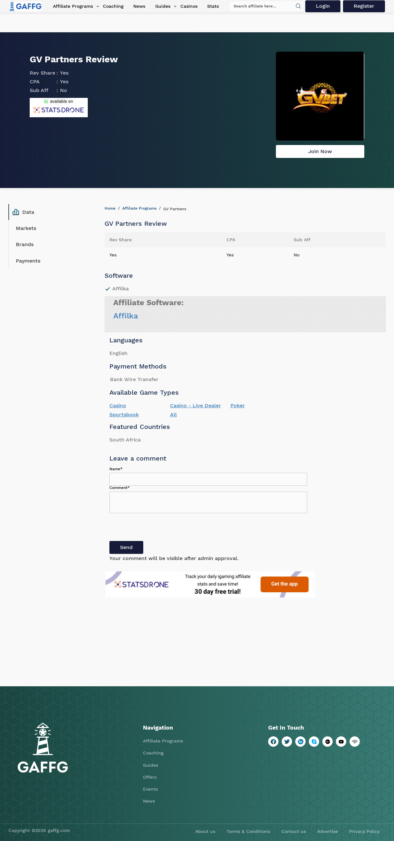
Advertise (327, 831)
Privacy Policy (364, 831)
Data (23, 212)
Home (110, 208)
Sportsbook (124, 414)
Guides (161, 6)
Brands (25, 244)
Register (364, 6)
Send (126, 547)
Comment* (119, 488)
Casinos (187, 6)
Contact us (293, 831)
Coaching (112, 6)
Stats (211, 6)
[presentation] (158, 528)
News (138, 6)
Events (150, 789)
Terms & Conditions (248, 831)
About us (205, 831)
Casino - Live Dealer (195, 405)
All (173, 414)
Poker (237, 405)
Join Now (320, 151)
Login (323, 6)
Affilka (125, 315)
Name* (116, 469)
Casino (117, 405)
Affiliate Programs (72, 6)
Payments (28, 261)
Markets (26, 228)
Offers (150, 777)
